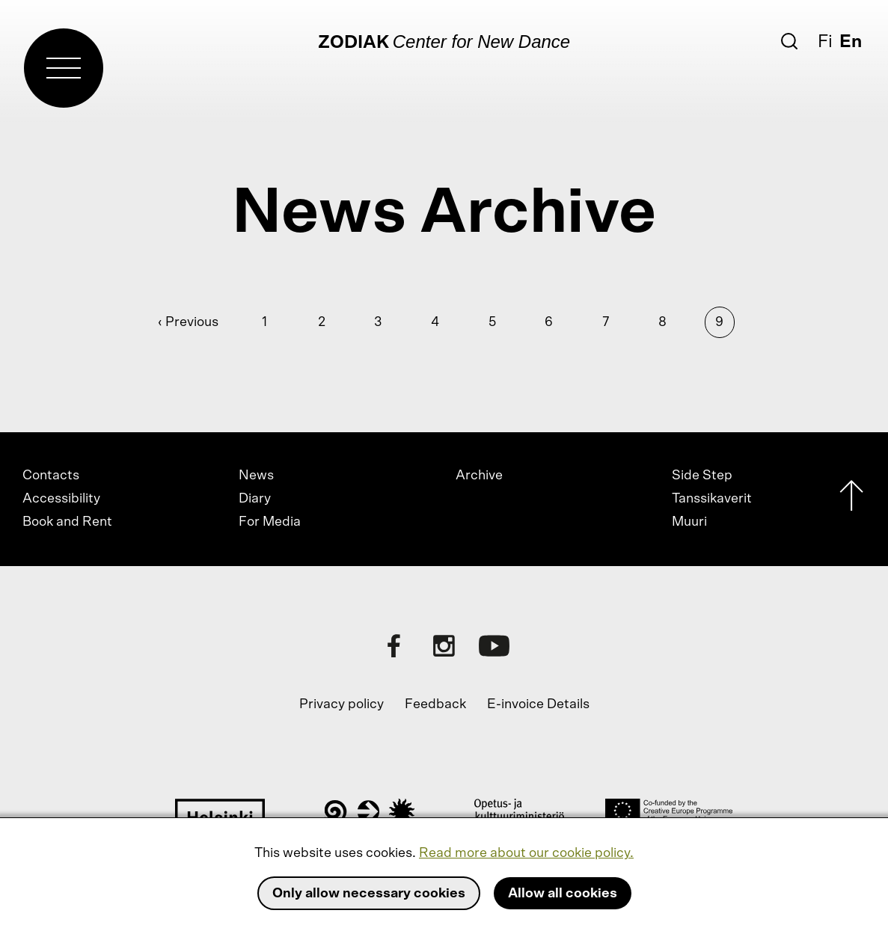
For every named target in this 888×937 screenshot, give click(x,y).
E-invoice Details (538, 704)
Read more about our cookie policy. (526, 853)
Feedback (435, 704)
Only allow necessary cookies (368, 893)
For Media (270, 522)
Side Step (702, 475)
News (256, 475)
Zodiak (353, 43)
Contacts (50, 475)
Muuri (689, 522)
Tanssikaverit (712, 499)
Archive (479, 475)
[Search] (789, 41)
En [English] (850, 42)
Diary (255, 499)
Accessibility (61, 499)
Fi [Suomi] (825, 42)
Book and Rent (67, 522)
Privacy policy (341, 704)
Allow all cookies (562, 893)
